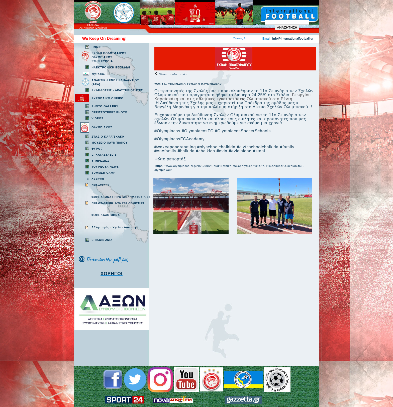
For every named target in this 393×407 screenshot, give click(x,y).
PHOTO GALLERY (104, 106)
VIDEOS (97, 118)
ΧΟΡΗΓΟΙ (112, 273)
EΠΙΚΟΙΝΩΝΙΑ (102, 239)
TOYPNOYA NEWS (105, 166)
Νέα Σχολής (100, 184)
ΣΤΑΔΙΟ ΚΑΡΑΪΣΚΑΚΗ (108, 136)
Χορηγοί (97, 178)
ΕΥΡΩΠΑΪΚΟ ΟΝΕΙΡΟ (107, 98)
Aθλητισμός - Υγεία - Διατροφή (115, 227)
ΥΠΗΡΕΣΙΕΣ (100, 160)
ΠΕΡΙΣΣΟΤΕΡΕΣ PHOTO (109, 112)
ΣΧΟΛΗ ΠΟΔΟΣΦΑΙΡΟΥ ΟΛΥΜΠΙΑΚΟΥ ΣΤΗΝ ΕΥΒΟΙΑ (108, 57)
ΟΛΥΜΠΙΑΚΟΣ (101, 127)
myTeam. (98, 73)
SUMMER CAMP (103, 172)
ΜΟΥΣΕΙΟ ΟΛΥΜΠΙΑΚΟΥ (109, 142)
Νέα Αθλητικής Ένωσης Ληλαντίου (117, 202)
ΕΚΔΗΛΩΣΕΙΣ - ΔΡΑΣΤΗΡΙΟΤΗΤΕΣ (117, 90)
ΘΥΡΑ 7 (97, 148)
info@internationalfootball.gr (292, 38)
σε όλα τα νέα (173, 74)
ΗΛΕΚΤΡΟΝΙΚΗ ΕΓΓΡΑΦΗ (110, 67)
